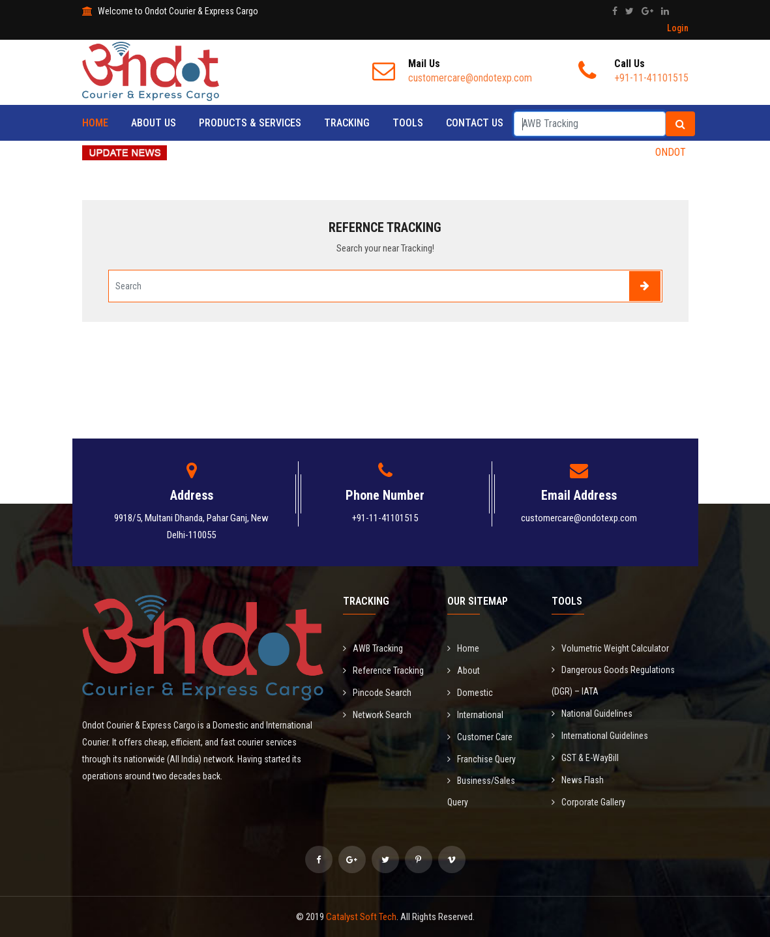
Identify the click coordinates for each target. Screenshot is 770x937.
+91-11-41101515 (385, 518)
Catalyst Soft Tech (361, 917)
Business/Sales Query (481, 791)
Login (678, 28)
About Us (153, 123)
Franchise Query (481, 759)
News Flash (578, 780)
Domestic (470, 692)
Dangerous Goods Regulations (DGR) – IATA (613, 681)
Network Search (377, 715)
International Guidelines (600, 735)
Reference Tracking (383, 670)
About (463, 670)
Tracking (347, 123)
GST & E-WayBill (585, 758)
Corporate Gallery (588, 802)
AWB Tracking (373, 648)
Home (95, 123)
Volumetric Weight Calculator (610, 648)
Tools (407, 123)
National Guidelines (592, 713)
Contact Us (474, 123)
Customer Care (479, 737)
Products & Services (250, 123)
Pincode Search (377, 692)
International (475, 715)
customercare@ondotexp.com (579, 518)
